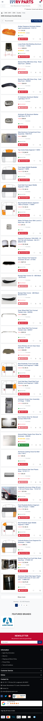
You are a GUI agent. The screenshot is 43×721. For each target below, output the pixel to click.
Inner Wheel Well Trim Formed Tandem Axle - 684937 (27, 329)
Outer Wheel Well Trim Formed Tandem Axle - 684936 (28, 311)
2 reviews (28, 32)
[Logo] (21, 1)
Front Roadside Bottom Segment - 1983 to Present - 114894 (29, 506)
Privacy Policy (6, 662)
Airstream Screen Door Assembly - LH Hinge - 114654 (29, 400)
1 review (27, 50)
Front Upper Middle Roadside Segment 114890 (27, 168)
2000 (13, 13)
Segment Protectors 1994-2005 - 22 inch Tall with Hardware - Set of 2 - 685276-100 (29, 240)
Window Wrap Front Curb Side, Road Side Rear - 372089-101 (29, 559)
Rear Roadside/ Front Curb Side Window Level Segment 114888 (28, 364)
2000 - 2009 (7, 13)
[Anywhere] (3, 6)
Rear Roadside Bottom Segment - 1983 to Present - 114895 (28, 203)
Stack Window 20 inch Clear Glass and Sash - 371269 (29, 346)
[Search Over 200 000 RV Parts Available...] (21, 6)
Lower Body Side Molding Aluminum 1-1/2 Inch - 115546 (29, 45)
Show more (21, 597)
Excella (19, 13)
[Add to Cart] (23, 39)
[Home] (2, 13)
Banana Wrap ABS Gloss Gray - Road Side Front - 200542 (29, 62)
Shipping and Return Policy (9, 659)
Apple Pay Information (8, 653)
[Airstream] (7, 622)
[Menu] (2, 1)
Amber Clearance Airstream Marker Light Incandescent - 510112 (29, 27)
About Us (4, 656)
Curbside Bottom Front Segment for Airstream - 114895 (29, 541)
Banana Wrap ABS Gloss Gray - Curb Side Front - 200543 (29, 80)
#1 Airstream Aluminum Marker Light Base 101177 (28, 98)
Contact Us (5, 688)
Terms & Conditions (7, 665)
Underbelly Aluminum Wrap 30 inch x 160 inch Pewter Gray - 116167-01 (29, 488)
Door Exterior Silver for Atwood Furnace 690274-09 (28, 418)
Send (39, 642)
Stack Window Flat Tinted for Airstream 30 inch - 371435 (27, 258)
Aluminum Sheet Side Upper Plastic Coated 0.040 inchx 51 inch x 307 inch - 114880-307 (29, 577)
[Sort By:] (17, 20)
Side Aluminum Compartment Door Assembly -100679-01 (29, 133)
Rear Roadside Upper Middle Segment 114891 (27, 523)
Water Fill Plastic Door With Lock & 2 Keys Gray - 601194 (29, 221)
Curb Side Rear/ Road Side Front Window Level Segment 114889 (28, 382)
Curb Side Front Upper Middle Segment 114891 (27, 186)
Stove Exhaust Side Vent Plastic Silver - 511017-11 (28, 470)
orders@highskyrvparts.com (10, 691)
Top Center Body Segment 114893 (29, 150)
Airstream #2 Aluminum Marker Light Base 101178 (28, 115)
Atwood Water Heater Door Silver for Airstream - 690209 (29, 435)
